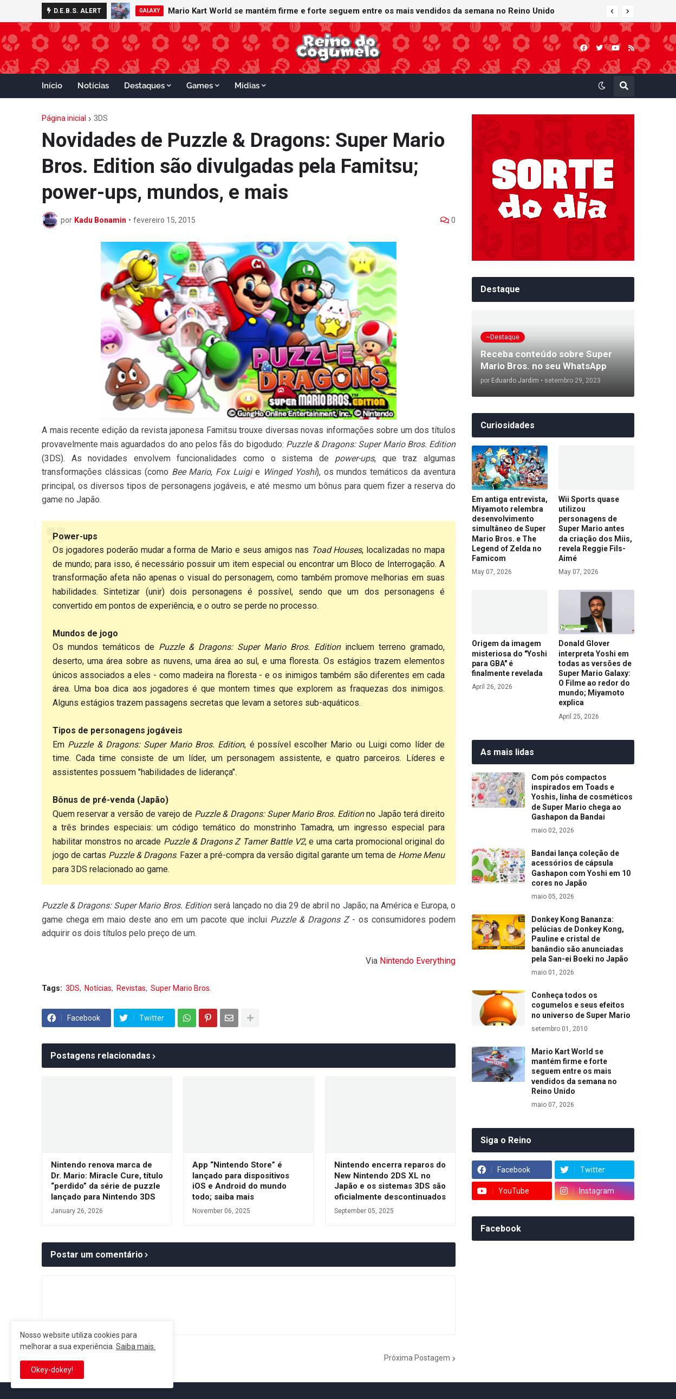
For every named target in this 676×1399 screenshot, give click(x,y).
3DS (101, 118)
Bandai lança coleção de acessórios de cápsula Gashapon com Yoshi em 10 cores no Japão (580, 868)
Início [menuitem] (52, 86)
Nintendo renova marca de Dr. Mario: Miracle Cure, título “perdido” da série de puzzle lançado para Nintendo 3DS (107, 1181)
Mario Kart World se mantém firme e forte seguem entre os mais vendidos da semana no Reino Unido (361, 11)
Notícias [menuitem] (93, 86)
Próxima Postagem (417, 1357)
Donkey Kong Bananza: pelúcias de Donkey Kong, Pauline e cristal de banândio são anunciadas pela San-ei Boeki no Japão (579, 939)
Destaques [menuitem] (144, 86)
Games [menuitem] (199, 86)
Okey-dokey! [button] (52, 1369)
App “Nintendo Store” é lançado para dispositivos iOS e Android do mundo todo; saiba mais (240, 1181)
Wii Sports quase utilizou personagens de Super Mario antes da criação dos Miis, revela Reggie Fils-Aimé (595, 529)
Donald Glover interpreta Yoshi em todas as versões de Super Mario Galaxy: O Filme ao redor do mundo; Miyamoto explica (595, 673)
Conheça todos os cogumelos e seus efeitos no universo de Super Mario (580, 1005)
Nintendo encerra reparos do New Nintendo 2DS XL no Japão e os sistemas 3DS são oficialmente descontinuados (390, 1181)
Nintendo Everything (418, 961)
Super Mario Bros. (181, 988)
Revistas (131, 988)
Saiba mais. (135, 1346)
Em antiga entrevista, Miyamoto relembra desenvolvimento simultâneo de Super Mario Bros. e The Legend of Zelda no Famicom (510, 529)
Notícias (98, 988)
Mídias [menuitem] (247, 86)
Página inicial (64, 118)
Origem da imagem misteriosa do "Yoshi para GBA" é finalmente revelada (509, 658)
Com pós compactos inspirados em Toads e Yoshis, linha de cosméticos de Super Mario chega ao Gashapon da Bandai (582, 797)
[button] (612, 11)
